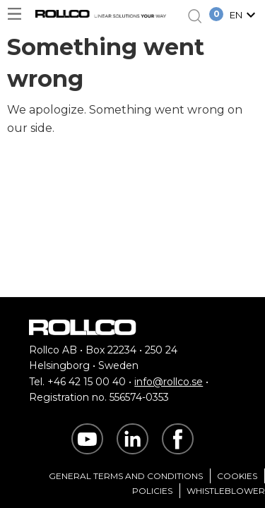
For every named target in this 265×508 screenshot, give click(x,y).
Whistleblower (226, 490)
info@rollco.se (168, 381)
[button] (244, 16)
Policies (152, 490)
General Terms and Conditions (126, 476)
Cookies (237, 476)
